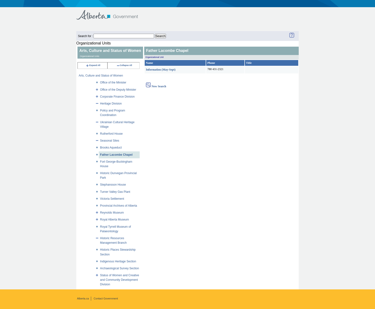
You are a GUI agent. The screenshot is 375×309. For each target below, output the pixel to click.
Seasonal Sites (109, 140)
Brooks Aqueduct (111, 147)
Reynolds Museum (112, 212)
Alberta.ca (83, 298)
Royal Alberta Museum (114, 219)
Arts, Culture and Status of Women (101, 75)
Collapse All (124, 65)
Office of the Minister (113, 82)
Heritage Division (111, 103)
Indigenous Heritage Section (118, 261)
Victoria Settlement (112, 198)
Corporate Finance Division (117, 96)
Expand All (93, 65)
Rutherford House (111, 133)
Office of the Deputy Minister (118, 89)
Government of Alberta (111, 12)
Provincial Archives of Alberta (118, 205)
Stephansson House (113, 184)
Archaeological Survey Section (119, 268)
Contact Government (106, 298)
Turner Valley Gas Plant (115, 191)
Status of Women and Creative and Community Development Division (119, 280)
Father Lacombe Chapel (116, 154)
